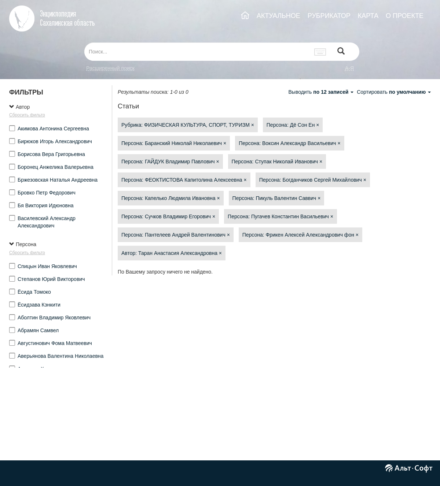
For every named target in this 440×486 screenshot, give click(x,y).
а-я (349, 68)
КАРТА (368, 15)
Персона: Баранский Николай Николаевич (173, 143)
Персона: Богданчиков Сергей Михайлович (312, 180)
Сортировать (394, 92)
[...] (197, 51)
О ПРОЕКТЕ (404, 15)
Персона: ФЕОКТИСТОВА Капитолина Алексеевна (184, 180)
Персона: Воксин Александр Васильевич (289, 143)
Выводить (321, 92)
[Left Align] (341, 52)
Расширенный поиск (110, 68)
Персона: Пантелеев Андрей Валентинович (175, 235)
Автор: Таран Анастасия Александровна (171, 253)
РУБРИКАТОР (329, 15)
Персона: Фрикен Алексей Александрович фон (300, 235)
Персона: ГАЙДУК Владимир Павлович (170, 161)
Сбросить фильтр (27, 115)
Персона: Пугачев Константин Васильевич (280, 216)
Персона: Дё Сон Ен (293, 125)
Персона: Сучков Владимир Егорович (168, 216)
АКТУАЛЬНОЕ (278, 15)
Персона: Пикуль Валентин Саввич (276, 198)
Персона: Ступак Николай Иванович (277, 161)
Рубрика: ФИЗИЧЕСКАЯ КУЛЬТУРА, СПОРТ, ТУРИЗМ (187, 125)
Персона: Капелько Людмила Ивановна (170, 198)
